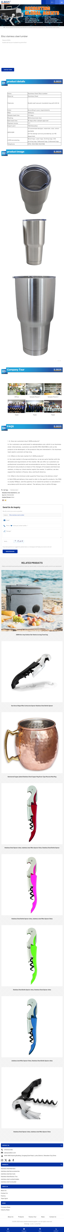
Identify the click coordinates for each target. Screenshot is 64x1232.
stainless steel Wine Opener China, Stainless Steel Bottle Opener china (32, 1060)
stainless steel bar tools (8, 1174)
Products (21, 1217)
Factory (3, 1196)
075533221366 (8, 1149)
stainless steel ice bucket (8, 1182)
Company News (5, 1207)
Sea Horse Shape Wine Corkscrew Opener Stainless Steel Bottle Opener (32, 705)
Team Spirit (4, 1198)
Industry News (5, 1210)
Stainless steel (14, 490)
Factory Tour (32, 1217)
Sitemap (26, 1224)
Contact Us (4, 1193)
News (43, 1217)
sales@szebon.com (10, 1152)
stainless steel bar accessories (35, 27)
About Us (3, 1190)
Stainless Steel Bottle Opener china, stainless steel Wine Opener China (32, 918)
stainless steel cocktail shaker (10, 1179)
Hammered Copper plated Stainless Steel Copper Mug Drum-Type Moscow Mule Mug (32, 776)
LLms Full (37, 1224)
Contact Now (8, 69)
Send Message (10, 551)
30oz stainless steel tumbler (16, 515)
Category (12, 27)
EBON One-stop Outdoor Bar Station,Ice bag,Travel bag (32, 634)
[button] (35, 24)
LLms (32, 1224)
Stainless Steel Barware (21, 27)
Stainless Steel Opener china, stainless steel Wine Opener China (32, 1131)
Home (6, 27)
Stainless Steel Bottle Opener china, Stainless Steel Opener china (32, 989)
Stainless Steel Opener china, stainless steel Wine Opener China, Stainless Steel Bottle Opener (32, 847)
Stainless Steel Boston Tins (9, 1176)
